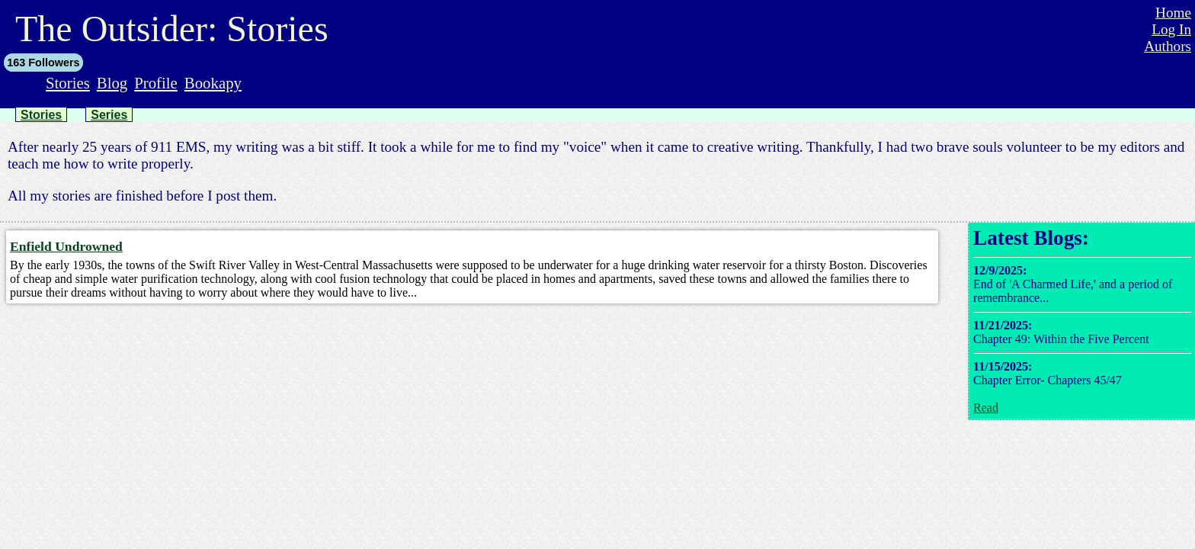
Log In (1171, 29)
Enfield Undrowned (66, 246)
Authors (1167, 46)
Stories (68, 83)
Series (109, 114)
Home (1173, 13)
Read (985, 407)
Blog (112, 83)
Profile (156, 83)
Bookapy (213, 83)
